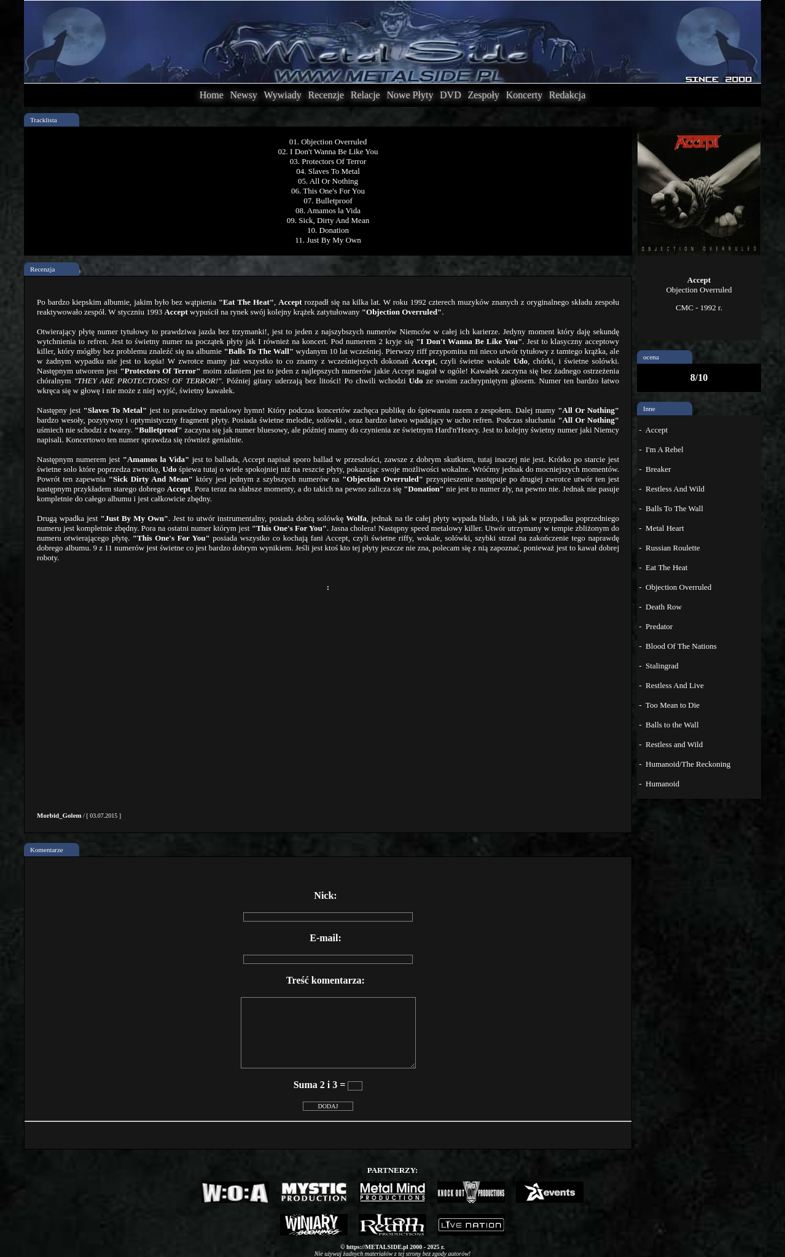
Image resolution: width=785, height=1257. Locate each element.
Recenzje (326, 95)
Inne (649, 408)
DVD (450, 95)
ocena (651, 357)
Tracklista (43, 119)
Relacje (365, 95)
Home (212, 95)
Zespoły (483, 95)
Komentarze (46, 849)
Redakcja (567, 95)
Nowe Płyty (409, 95)
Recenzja (42, 269)
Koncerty (524, 95)
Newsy (243, 95)
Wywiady (283, 95)
